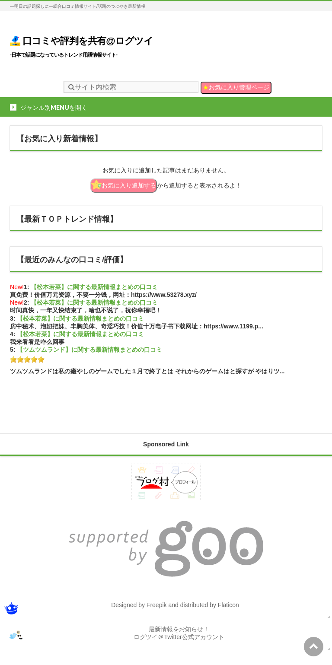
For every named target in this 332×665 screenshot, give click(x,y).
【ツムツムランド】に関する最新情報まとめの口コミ (89, 349)
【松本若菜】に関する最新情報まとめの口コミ (94, 286)
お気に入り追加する (123, 184)
